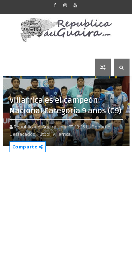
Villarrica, (62, 134)
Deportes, (102, 127)
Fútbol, (44, 134)
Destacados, (23, 134)
